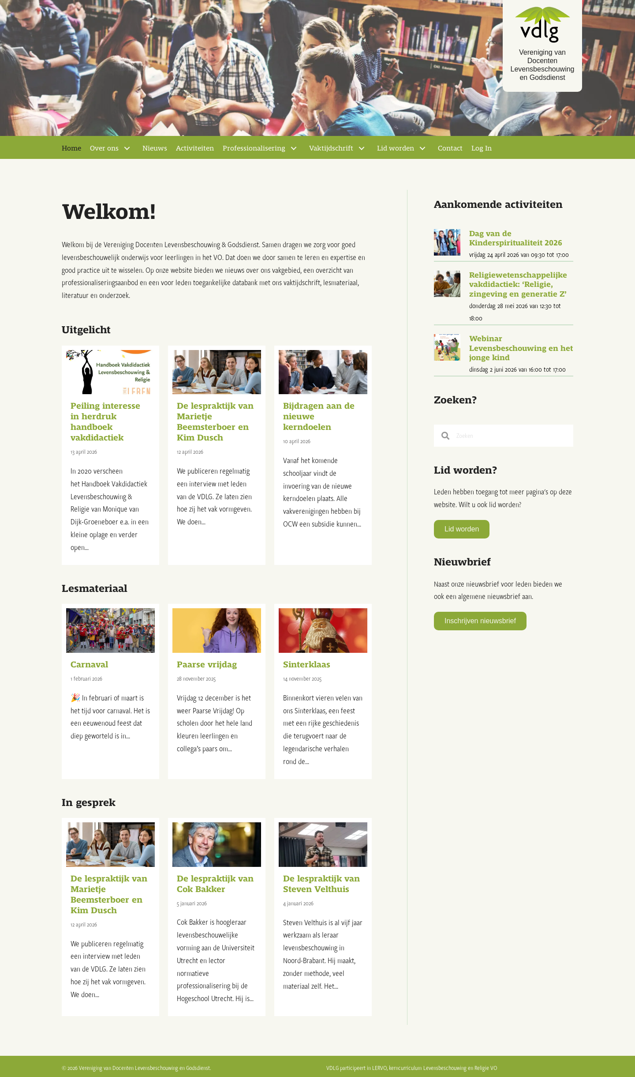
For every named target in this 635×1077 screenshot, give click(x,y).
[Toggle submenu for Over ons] (127, 147)
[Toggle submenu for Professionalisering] (293, 147)
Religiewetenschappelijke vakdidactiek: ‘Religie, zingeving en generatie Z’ (518, 283)
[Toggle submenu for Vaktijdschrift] (361, 147)
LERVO (379, 1066)
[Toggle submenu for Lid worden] (422, 147)
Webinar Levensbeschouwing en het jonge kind (521, 347)
